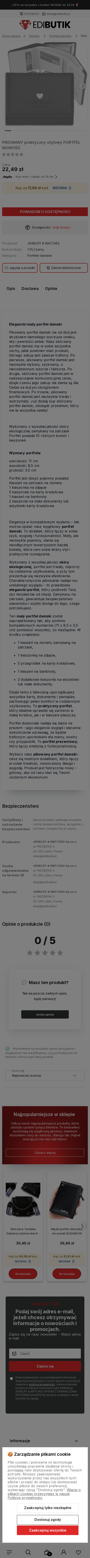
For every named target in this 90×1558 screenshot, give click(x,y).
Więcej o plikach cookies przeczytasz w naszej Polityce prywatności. (44, 1494)
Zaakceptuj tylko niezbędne (47, 1508)
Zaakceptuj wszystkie (47, 1530)
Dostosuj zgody (47, 1519)
